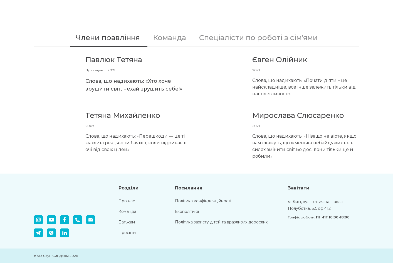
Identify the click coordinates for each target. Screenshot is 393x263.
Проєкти (127, 232)
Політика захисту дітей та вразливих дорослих (221, 222)
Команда (127, 211)
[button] (108, 38)
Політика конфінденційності (203, 200)
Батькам (126, 222)
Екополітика (187, 211)
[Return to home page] (66, 12)
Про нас (126, 200)
